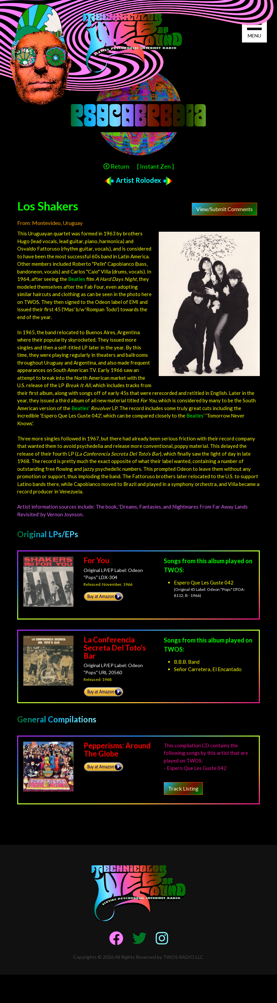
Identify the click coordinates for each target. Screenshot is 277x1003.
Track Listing (183, 788)
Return (116, 166)
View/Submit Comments (224, 209)
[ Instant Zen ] (155, 166)
